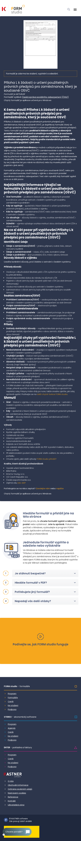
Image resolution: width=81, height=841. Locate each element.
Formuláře (13, 697)
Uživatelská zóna (16, 804)
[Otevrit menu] (75, 10)
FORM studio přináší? (46, 459)
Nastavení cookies (17, 793)
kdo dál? (22, 482)
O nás (11, 781)
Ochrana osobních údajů (20, 789)
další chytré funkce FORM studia (52, 394)
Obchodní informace (18, 785)
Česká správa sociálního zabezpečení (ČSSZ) (45, 97)
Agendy (11, 728)
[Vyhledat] (69, 10)
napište (60, 488)
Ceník (10, 701)
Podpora (12, 709)
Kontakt (12, 800)
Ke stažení (13, 705)
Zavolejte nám (43, 488)
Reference (13, 797)
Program (12, 693)
